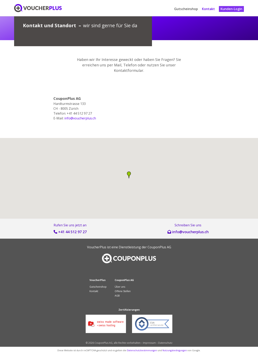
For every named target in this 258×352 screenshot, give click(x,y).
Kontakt (208, 9)
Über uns (120, 286)
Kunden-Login (231, 9)
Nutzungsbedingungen (174, 350)
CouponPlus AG (159, 247)
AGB (117, 295)
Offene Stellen (123, 291)
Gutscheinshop (186, 9)
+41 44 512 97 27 (72, 231)
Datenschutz (165, 343)
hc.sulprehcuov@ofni (80, 118)
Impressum (149, 343)
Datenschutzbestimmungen (142, 350)
